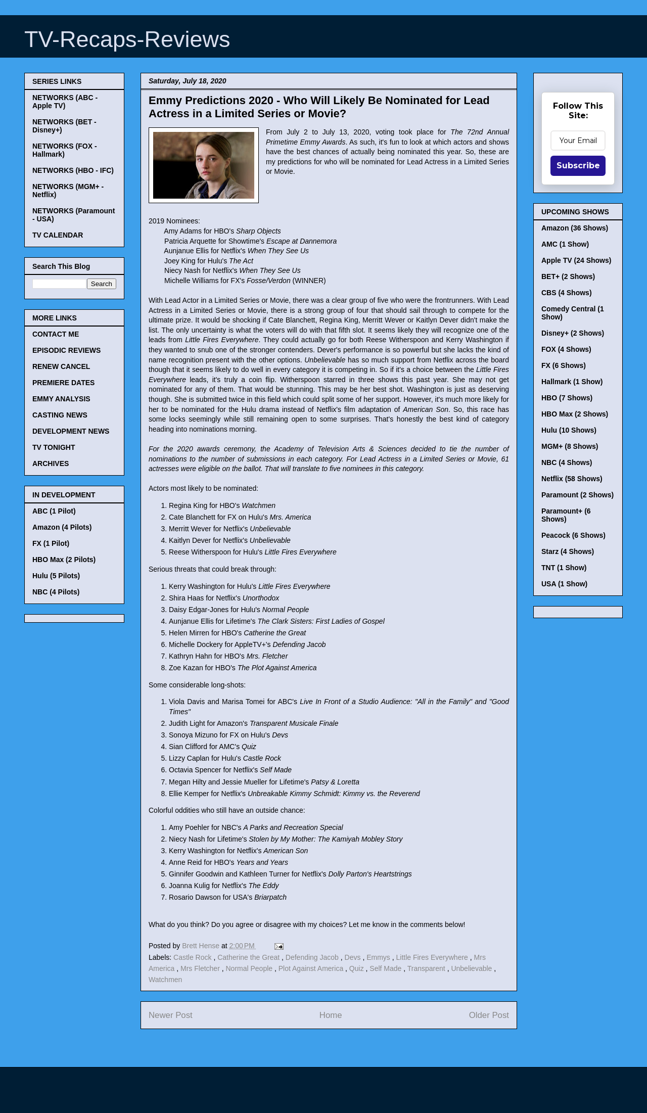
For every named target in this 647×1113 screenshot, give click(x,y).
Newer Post (171, 1015)
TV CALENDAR (57, 235)
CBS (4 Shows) (566, 293)
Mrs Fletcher (201, 968)
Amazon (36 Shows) (574, 228)
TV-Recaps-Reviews (127, 39)
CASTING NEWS (59, 415)
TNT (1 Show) (563, 568)
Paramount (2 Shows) (577, 495)
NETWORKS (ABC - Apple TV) (65, 102)
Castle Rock (193, 957)
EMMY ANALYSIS (61, 399)
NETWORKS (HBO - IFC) (73, 170)
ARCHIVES (50, 463)
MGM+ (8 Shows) (569, 446)
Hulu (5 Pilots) (56, 576)
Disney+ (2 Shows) (572, 333)
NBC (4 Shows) (566, 462)
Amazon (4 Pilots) (61, 527)
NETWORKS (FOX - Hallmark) (64, 150)
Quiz (357, 968)
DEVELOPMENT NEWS (70, 431)
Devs (354, 957)
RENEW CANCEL (61, 366)
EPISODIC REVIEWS (66, 350)
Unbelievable (472, 968)
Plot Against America (312, 968)
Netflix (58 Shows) (572, 479)
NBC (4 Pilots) (55, 592)
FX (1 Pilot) (50, 543)
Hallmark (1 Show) (572, 382)
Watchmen (165, 980)
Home (330, 1015)
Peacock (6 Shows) (573, 535)
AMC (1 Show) (565, 244)
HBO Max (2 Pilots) (64, 559)
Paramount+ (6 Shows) (566, 515)
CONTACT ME (55, 334)
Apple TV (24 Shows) (576, 260)
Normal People (249, 968)
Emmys (379, 957)
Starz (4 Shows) (567, 551)
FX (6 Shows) (563, 365)
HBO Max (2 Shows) (574, 414)
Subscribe (578, 165)
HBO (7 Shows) (566, 398)
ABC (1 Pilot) (54, 511)
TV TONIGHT (53, 447)
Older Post (489, 1015)
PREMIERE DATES (63, 383)
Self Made (386, 968)
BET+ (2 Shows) (568, 276)
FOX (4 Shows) (566, 349)
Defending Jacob (313, 957)
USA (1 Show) (564, 584)
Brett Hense (201, 946)
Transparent (427, 968)
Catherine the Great (249, 957)
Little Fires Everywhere (433, 957)
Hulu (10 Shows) (568, 430)
